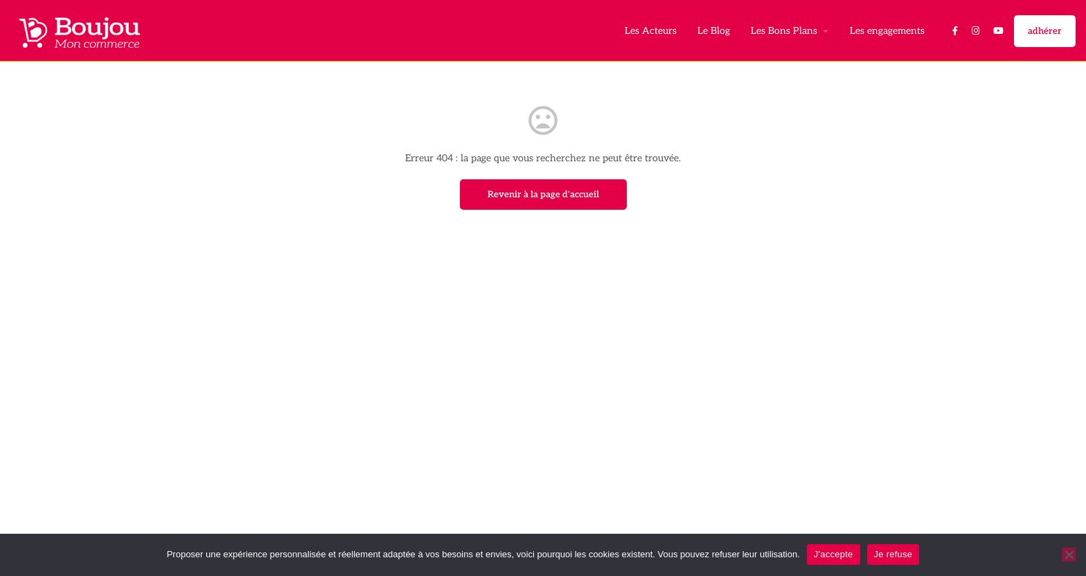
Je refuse (893, 554)
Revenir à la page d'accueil (543, 194)
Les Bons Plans (784, 31)
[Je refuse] (1069, 554)
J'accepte (833, 554)
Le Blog (713, 31)
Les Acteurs (651, 31)
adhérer (1045, 31)
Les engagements (887, 31)
